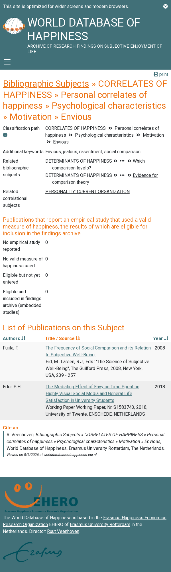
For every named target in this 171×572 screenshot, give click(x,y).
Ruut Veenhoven (63, 531)
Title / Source (62, 338)
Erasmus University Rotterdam (100, 524)
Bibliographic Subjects (46, 83)
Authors (14, 338)
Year (160, 338)
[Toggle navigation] (7, 61)
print (161, 74)
